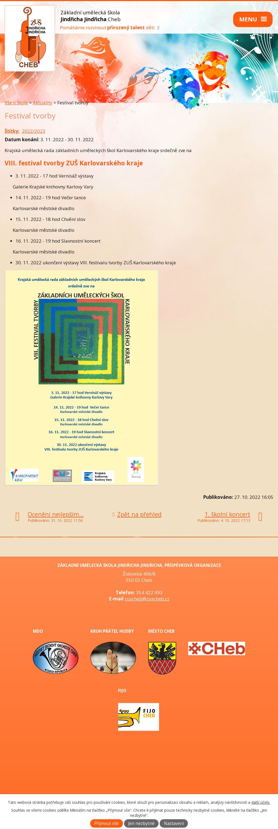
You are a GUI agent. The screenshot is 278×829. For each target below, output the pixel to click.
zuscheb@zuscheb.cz (147, 599)
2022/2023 (33, 131)
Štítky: (12, 131)
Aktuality (42, 102)
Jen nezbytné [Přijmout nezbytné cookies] (141, 823)
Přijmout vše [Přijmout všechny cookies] (106, 823)
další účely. (260, 802)
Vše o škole (16, 102)
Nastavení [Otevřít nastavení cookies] (174, 823)
